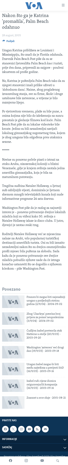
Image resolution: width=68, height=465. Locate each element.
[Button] (8, 42)
